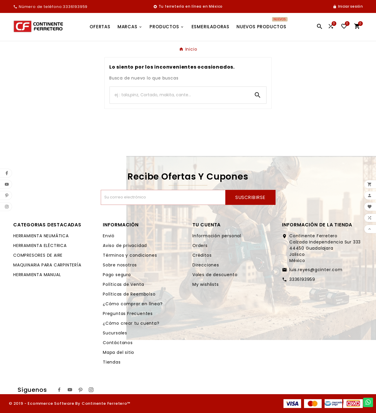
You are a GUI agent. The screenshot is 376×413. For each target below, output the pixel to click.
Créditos (202, 255)
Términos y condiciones (130, 255)
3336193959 (302, 279)
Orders (200, 245)
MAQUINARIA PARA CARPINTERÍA (47, 265)
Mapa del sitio (118, 352)
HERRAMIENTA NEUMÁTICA (41, 236)
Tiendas (112, 362)
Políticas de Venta (123, 284)
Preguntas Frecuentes (128, 313)
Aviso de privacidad (125, 245)
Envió (109, 236)
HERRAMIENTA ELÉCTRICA (40, 245)
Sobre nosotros (120, 265)
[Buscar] (179, 95)
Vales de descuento (214, 275)
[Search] (257, 95)
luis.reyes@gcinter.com (316, 270)
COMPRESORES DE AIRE (38, 255)
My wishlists (205, 284)
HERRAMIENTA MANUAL (37, 275)
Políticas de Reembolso (129, 294)
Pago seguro (117, 275)
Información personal (216, 236)
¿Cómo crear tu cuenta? (131, 323)
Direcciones (205, 265)
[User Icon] (348, 6)
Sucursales (115, 333)
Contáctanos (118, 343)
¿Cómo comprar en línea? (132, 304)
